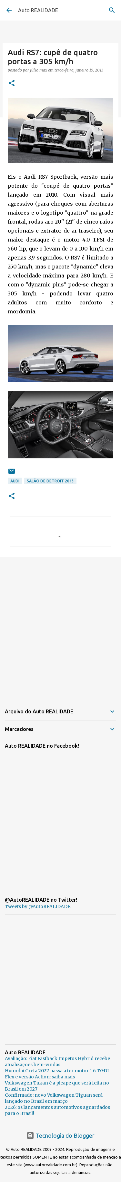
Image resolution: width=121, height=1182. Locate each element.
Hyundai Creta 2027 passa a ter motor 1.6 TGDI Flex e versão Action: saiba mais (57, 1074)
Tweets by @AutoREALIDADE (37, 906)
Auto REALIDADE (38, 10)
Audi (14, 481)
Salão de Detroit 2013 (50, 481)
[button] (11, 83)
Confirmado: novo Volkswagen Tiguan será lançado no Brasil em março (54, 1098)
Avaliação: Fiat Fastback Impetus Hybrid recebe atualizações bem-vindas (57, 1061)
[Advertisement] (60, 627)
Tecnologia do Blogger (60, 1135)
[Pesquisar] (112, 10)
